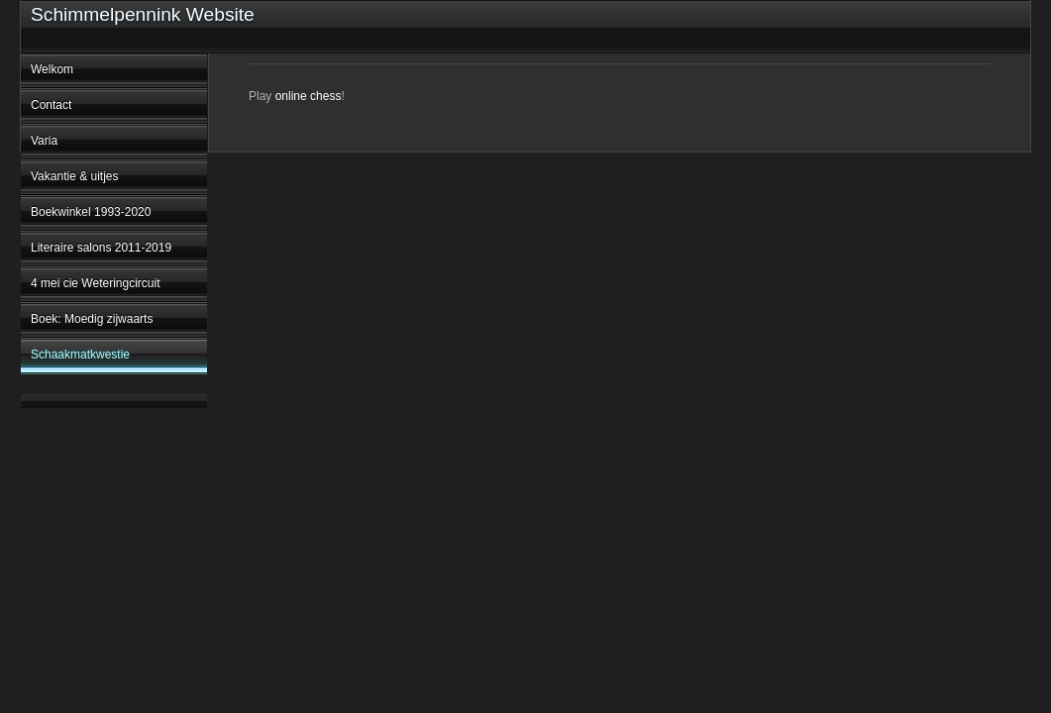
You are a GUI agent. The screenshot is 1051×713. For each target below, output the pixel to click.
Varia (44, 141)
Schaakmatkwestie (80, 354)
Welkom (52, 69)
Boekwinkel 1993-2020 (91, 212)
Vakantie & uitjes (75, 176)
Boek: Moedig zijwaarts (92, 319)
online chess (308, 96)
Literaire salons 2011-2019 (101, 248)
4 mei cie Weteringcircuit (95, 283)
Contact (51, 105)
